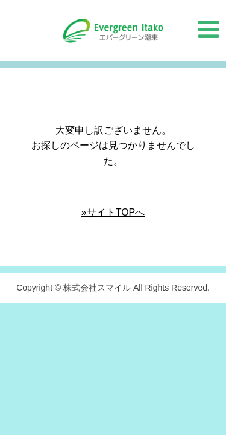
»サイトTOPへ (113, 212)
